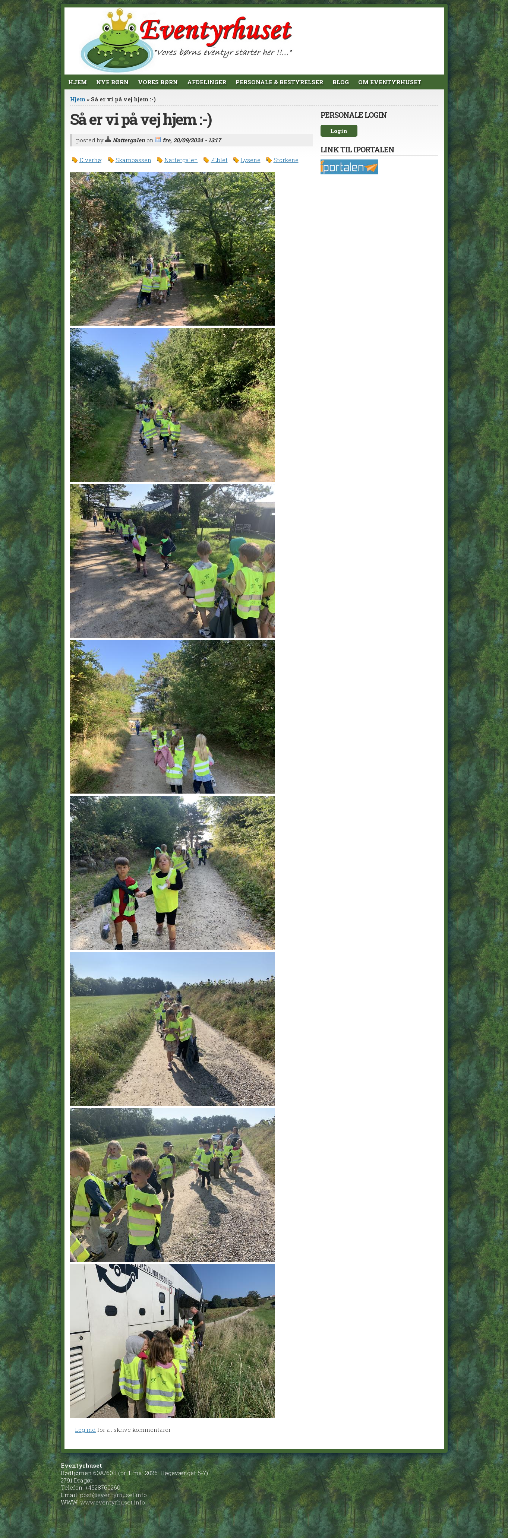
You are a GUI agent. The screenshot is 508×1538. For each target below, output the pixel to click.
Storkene (286, 160)
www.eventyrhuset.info (112, 1502)
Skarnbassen (133, 160)
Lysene (251, 160)
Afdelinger (206, 82)
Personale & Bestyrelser (279, 82)
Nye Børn (112, 82)
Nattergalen (181, 160)
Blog (340, 82)
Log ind (85, 1429)
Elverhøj (90, 160)
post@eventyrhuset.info (113, 1495)
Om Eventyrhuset (390, 82)
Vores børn (158, 82)
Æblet (219, 160)
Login (338, 131)
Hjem (77, 82)
